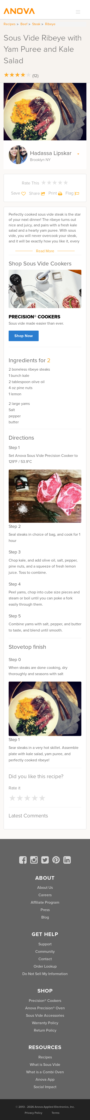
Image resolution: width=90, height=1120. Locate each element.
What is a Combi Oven (45, 1072)
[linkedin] (67, 860)
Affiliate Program (45, 902)
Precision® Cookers (45, 1000)
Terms (56, 1113)
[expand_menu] (77, 12)
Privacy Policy (33, 1113)
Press (45, 910)
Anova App (45, 1079)
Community (45, 951)
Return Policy (45, 1030)
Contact (45, 959)
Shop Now (23, 336)
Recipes (10, 24)
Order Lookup (45, 966)
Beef (23, 24)
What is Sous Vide (45, 1064)
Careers (45, 895)
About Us (45, 887)
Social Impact (45, 1087)
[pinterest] (56, 860)
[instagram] (34, 860)
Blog (45, 917)
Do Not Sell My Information (45, 973)
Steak (36, 24)
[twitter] (45, 860)
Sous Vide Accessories (45, 1015)
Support (45, 944)
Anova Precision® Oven (45, 1008)
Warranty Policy (45, 1023)
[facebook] (23, 860)
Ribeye (50, 24)
